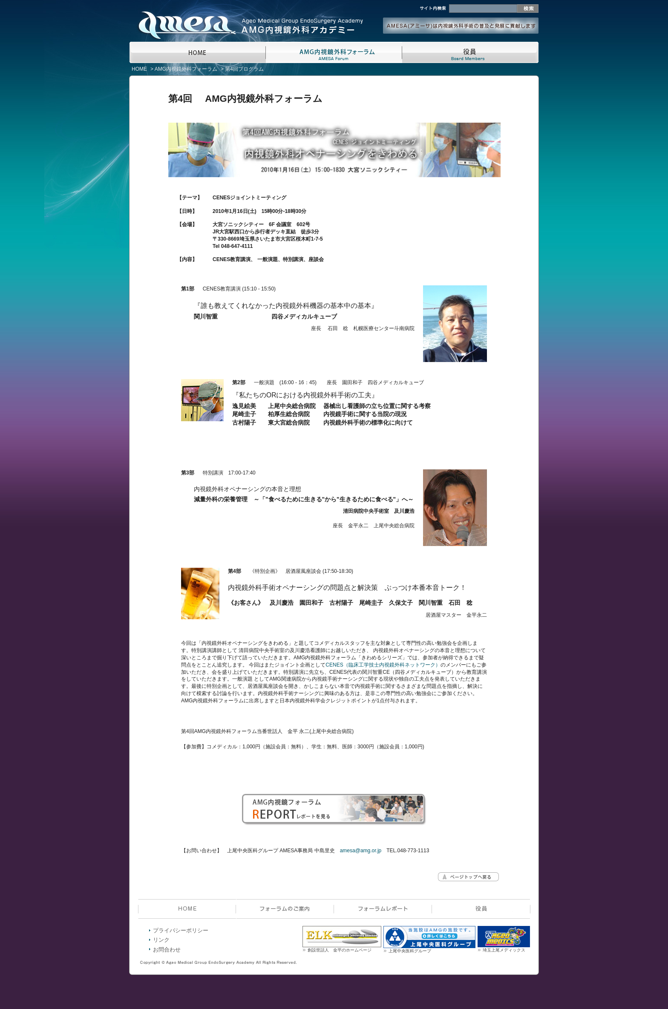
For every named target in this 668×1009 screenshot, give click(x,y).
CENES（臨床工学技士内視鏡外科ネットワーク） (382, 665)
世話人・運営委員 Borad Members (470, 52)
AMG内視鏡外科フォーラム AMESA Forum (334, 52)
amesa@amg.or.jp (361, 851)
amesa (181, 16)
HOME (198, 52)
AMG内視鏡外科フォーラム (186, 69)
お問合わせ (167, 949)
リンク (161, 940)
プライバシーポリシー (180, 930)
